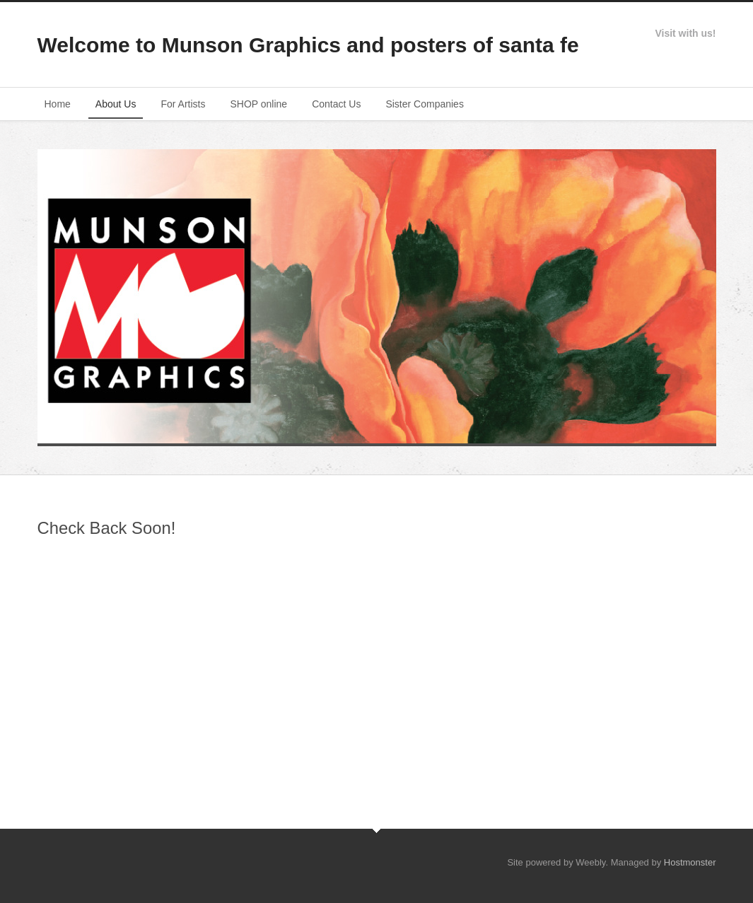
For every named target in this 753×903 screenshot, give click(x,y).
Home (58, 104)
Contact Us (336, 104)
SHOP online (258, 104)
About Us (115, 104)
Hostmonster (690, 862)
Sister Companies (424, 104)
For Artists (182, 104)
